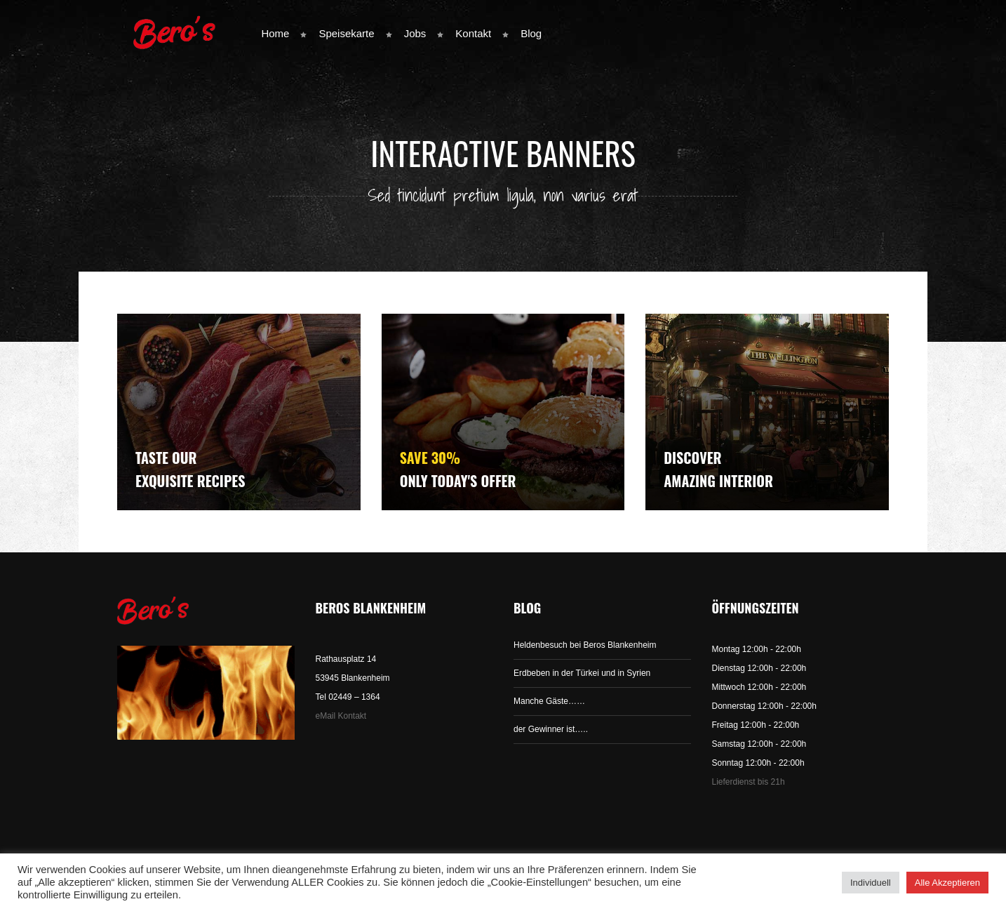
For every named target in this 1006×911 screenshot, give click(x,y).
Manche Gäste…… (549, 701)
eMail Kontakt (341, 716)
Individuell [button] (870, 882)
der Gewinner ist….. (551, 729)
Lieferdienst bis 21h (748, 782)
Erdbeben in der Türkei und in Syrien (582, 673)
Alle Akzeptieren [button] (947, 882)
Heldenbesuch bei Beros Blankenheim (585, 645)
